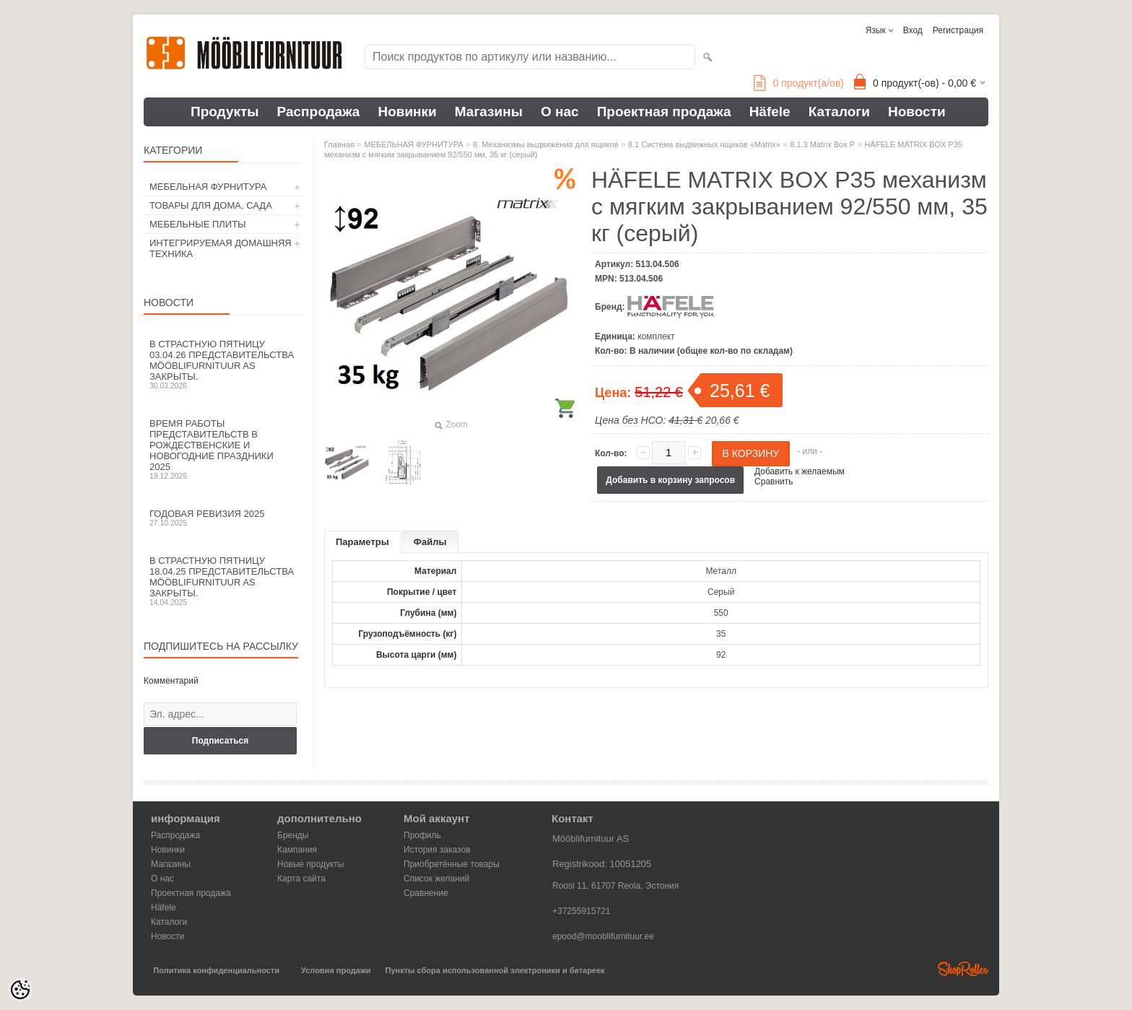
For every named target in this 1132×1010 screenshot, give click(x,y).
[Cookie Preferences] (20, 990)
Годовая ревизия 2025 (223, 517)
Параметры (362, 541)
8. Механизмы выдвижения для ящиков (545, 144)
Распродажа (318, 111)
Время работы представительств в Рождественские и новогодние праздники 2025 (223, 449)
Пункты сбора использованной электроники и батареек (495, 970)
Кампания (297, 850)
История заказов (437, 850)
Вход (913, 30)
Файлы (430, 541)
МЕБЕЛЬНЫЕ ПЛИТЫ (197, 224)
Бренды (292, 835)
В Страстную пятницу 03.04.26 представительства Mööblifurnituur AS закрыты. (223, 364)
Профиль (422, 835)
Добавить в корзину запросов (670, 480)
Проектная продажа (664, 111)
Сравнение (426, 893)
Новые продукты (310, 864)
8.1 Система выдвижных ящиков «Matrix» (704, 144)
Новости (917, 111)
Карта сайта (301, 879)
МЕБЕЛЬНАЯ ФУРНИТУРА (207, 186)
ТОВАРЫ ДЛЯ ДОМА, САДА (210, 205)
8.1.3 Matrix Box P (822, 144)
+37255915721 (581, 911)
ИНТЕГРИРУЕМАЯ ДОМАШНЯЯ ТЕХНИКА (220, 248)
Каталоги (839, 111)
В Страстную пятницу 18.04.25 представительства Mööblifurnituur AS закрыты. (223, 580)
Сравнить (773, 481)
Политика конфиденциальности (216, 970)
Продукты (225, 111)
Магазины (489, 111)
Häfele (770, 111)
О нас (560, 111)
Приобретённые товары (452, 864)
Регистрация (958, 30)
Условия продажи (335, 970)
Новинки (407, 111)
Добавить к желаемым (799, 471)
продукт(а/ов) (799, 83)
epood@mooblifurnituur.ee (603, 936)
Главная (339, 144)
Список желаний (436, 879)
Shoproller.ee (963, 969)
